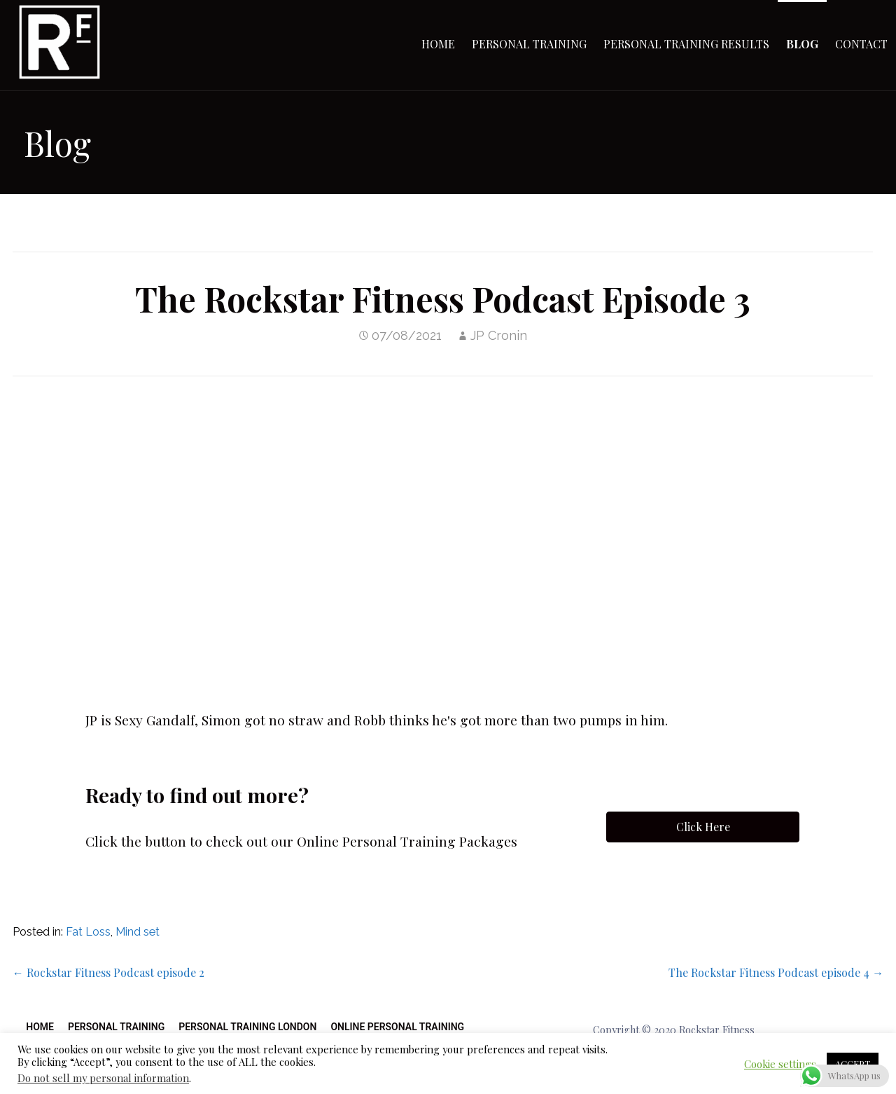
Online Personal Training (397, 1026)
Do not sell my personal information (103, 1078)
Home (438, 43)
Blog (802, 43)
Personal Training (529, 43)
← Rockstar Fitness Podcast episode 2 (108, 972)
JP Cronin (498, 335)
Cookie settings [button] (780, 1064)
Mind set (137, 931)
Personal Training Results (686, 43)
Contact (861, 43)
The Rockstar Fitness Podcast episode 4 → (775, 972)
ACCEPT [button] (852, 1063)
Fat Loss (88, 931)
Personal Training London (247, 1026)
